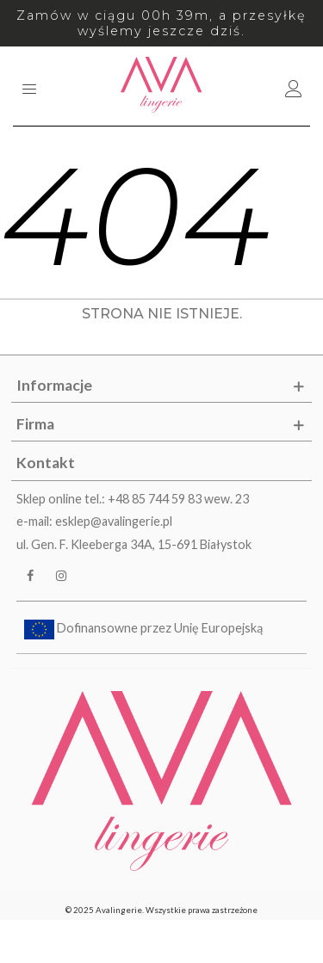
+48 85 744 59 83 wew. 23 (178, 498)
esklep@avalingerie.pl (113, 521)
